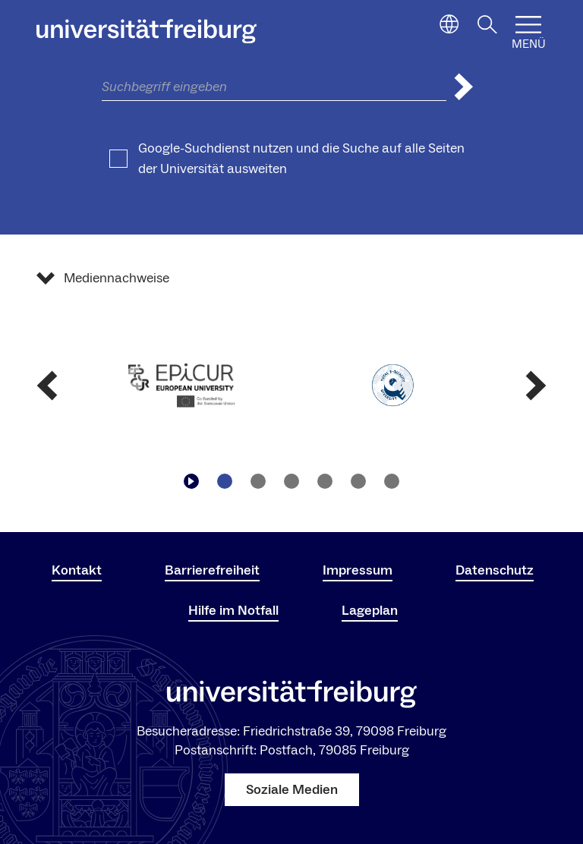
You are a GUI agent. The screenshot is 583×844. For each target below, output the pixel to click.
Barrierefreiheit (212, 570)
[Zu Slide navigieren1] (224, 481)
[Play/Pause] (191, 481)
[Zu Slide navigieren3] (291, 481)
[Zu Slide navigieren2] (258, 481)
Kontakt (77, 570)
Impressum (357, 570)
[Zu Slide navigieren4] (325, 481)
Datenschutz (494, 570)
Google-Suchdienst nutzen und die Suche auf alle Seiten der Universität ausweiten (301, 159)
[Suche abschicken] (463, 87)
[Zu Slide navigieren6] (391, 481)
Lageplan (370, 610)
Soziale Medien (292, 789)
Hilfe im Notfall (233, 610)
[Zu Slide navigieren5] (358, 481)
